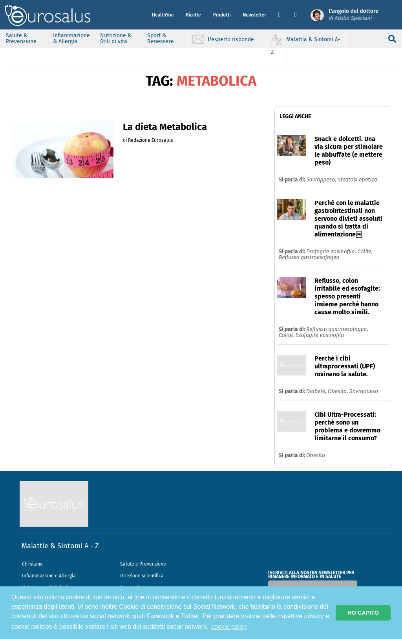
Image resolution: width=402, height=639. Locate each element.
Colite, (365, 251)
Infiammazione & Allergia (71, 38)
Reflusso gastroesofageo (309, 257)
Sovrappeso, (322, 179)
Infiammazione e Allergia (49, 576)
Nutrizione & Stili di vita (116, 38)
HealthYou (163, 15)
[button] (283, 15)
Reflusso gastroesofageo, (337, 329)
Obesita (315, 455)
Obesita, (338, 391)
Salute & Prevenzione (21, 38)
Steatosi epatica (357, 179)
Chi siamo (32, 564)
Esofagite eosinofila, (332, 251)
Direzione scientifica (142, 576)
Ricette (193, 15)
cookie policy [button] (229, 626)
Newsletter (254, 15)
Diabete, (317, 391)
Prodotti (222, 15)
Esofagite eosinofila (319, 335)
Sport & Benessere (160, 38)
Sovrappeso (363, 391)
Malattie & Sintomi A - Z (60, 546)
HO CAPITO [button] (363, 613)
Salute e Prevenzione (143, 564)
